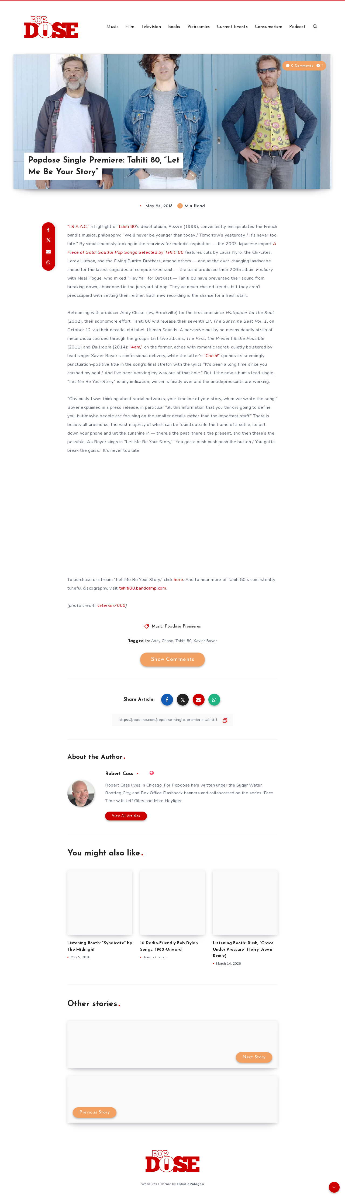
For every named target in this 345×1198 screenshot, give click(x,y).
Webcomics (198, 27)
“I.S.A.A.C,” (78, 227)
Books (174, 27)
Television (151, 27)
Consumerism (268, 27)
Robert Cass (119, 773)
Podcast (297, 27)
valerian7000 (111, 605)
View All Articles (126, 816)
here (178, 580)
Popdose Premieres (183, 627)
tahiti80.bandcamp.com (142, 588)
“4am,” (136, 347)
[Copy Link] (172, 720)
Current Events (232, 27)
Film (129, 27)
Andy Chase (162, 640)
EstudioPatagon (190, 1184)
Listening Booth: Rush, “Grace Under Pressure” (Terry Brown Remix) (243, 949)
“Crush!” (212, 356)
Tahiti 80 (127, 227)
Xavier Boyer (205, 640)
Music (112, 27)
